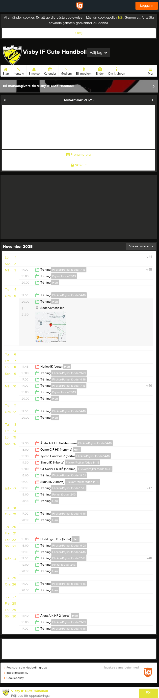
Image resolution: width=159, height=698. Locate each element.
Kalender (50, 70)
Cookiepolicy (14, 678)
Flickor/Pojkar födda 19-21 (69, 373)
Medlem (66, 70)
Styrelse (34, 70)
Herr (55, 283)
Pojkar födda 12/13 (64, 276)
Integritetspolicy (16, 673)
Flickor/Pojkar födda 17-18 (68, 270)
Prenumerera (78, 154)
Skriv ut (78, 165)
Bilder (100, 70)
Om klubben (116, 70)
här (120, 17)
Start (5, 70)
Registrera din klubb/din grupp (25, 667)
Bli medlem (84, 70)
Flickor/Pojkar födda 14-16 (69, 295)
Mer (150, 70)
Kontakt (18, 70)
